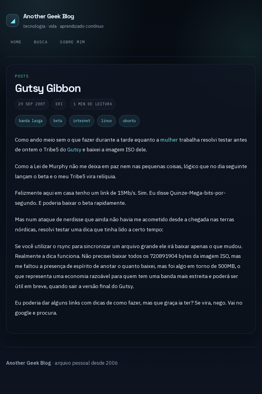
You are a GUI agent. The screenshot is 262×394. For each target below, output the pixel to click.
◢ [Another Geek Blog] (12, 20)
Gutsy (74, 149)
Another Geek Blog (48, 16)
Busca (41, 42)
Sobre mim (72, 42)
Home (16, 42)
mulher (169, 139)
